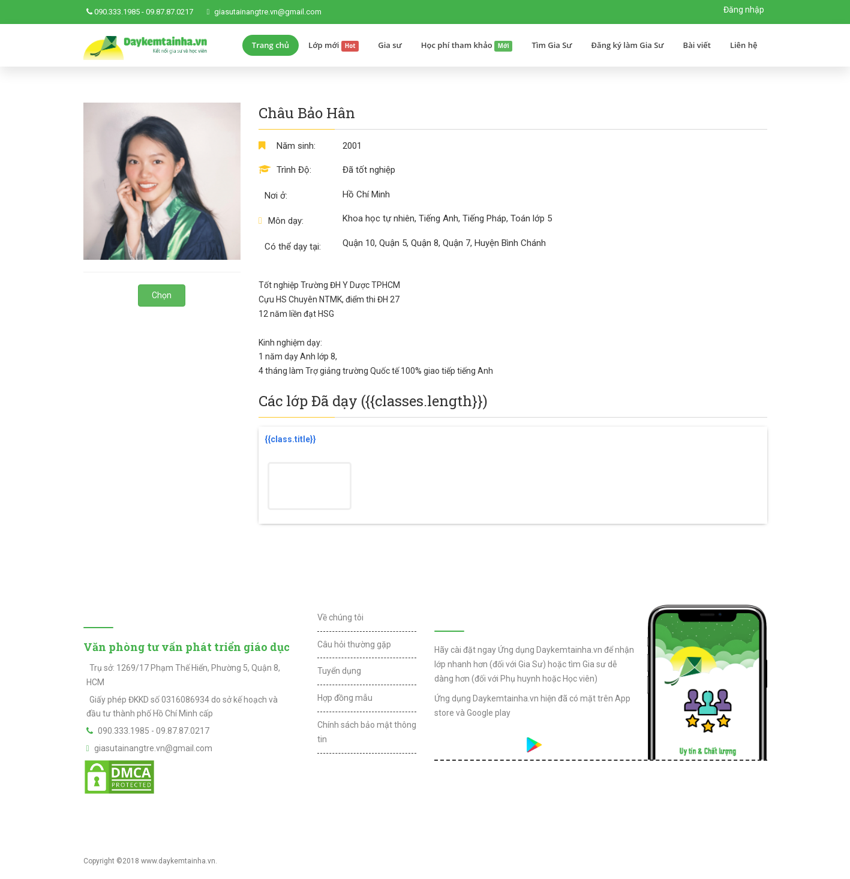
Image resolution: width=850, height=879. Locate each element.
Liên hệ (744, 45)
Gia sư (390, 45)
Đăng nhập (743, 9)
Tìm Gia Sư (551, 45)
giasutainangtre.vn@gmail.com (268, 11)
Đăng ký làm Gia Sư (627, 45)
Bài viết (697, 45)
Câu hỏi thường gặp (354, 644)
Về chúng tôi (340, 617)
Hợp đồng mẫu (345, 698)
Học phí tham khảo (467, 46)
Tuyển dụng (339, 671)
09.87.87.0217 (169, 11)
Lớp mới (333, 46)
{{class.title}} (290, 439)
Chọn (162, 295)
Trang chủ (270, 45)
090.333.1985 (117, 11)
